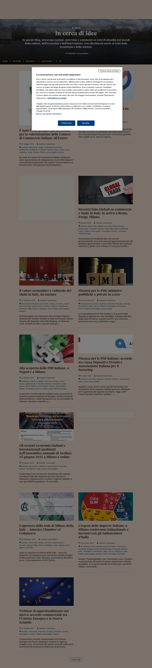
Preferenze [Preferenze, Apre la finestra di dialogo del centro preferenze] (67, 123)
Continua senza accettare (109, 71)
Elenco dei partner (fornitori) (48, 114)
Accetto (85, 123)
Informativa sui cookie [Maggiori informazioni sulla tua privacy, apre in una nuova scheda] (57, 98)
